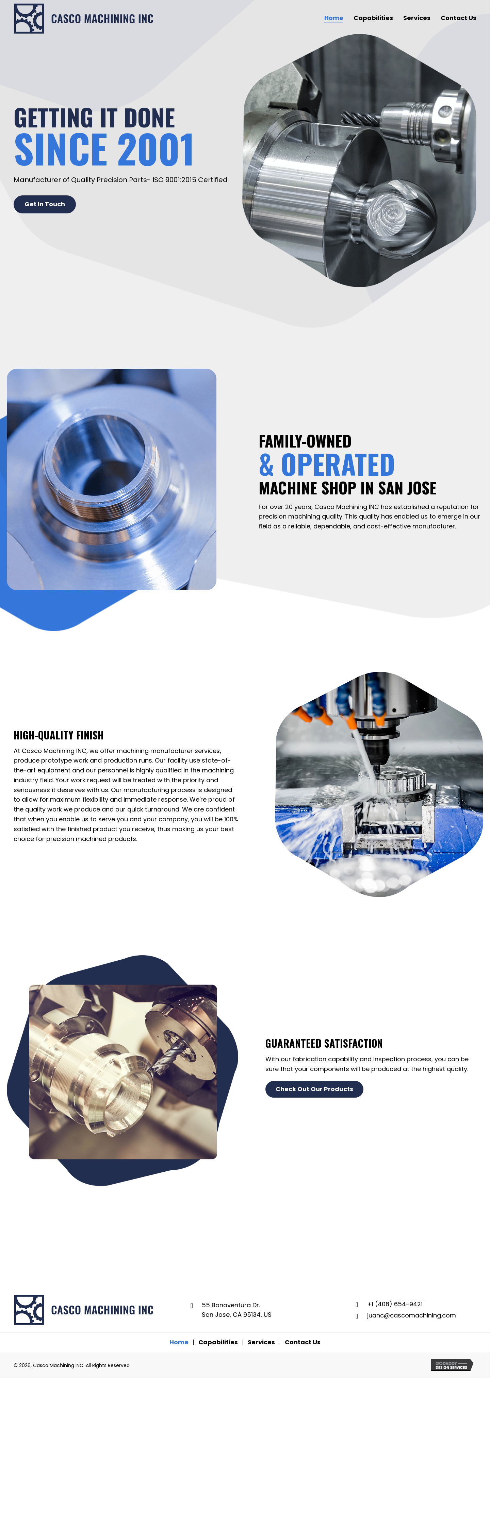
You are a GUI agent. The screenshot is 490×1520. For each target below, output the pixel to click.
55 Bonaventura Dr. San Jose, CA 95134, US (237, 1310)
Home (179, 1342)
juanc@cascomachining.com (411, 1315)
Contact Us (303, 1342)
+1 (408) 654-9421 (395, 1304)
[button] (45, 204)
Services (261, 1342)
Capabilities (218, 1342)
